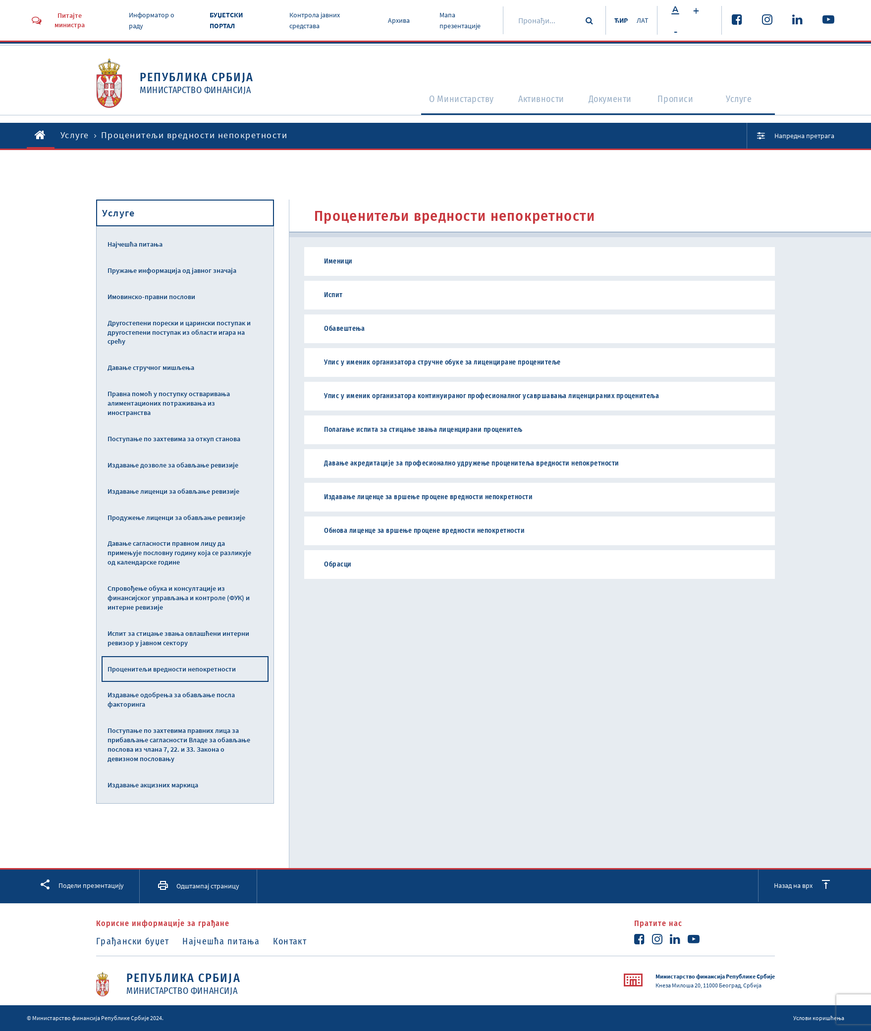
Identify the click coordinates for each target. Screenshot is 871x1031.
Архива (396, 20)
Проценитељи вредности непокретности (172, 669)
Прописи (678, 102)
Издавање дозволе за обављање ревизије (173, 465)
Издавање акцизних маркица (153, 784)
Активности (530, 102)
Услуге (743, 102)
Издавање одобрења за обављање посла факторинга (171, 699)
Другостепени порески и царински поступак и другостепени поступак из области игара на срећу (179, 332)
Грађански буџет (132, 941)
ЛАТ (642, 20)
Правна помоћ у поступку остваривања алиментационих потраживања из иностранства (169, 403)
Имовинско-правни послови (151, 296)
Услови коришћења (818, 1018)
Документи (608, 102)
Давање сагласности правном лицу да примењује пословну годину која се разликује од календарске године (179, 553)
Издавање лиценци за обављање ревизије (173, 491)
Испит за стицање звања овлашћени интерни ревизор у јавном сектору (178, 638)
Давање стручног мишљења (151, 367)
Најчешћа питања (135, 244)
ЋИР (617, 20)
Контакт (300, 941)
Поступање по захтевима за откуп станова (174, 438)
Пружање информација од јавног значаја (172, 270)
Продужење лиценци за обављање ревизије (176, 517)
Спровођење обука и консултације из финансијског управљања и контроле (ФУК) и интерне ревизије (179, 598)
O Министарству (440, 102)
